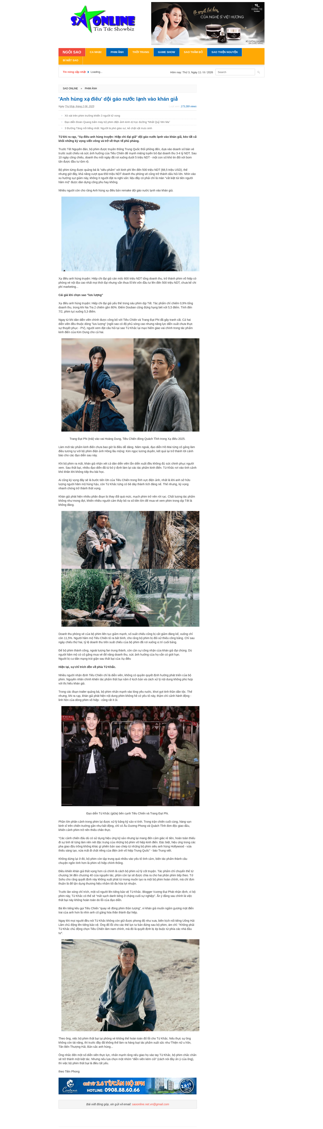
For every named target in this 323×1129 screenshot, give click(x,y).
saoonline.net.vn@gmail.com (150, 1104)
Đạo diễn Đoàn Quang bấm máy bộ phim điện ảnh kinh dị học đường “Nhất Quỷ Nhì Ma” (117, 122)
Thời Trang (140, 52)
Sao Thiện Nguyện (225, 52)
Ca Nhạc (96, 52)
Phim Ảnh (117, 52)
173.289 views (189, 106)
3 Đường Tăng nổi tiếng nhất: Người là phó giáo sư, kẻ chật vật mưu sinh (108, 128)
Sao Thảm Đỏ (193, 52)
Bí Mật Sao (70, 60)
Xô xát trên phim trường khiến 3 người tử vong (92, 115)
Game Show (166, 52)
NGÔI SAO (72, 52)
